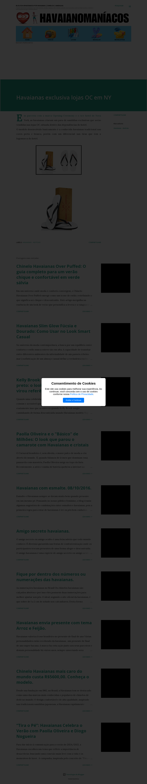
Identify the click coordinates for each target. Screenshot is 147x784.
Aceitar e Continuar (73, 400)
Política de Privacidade (81, 394)
